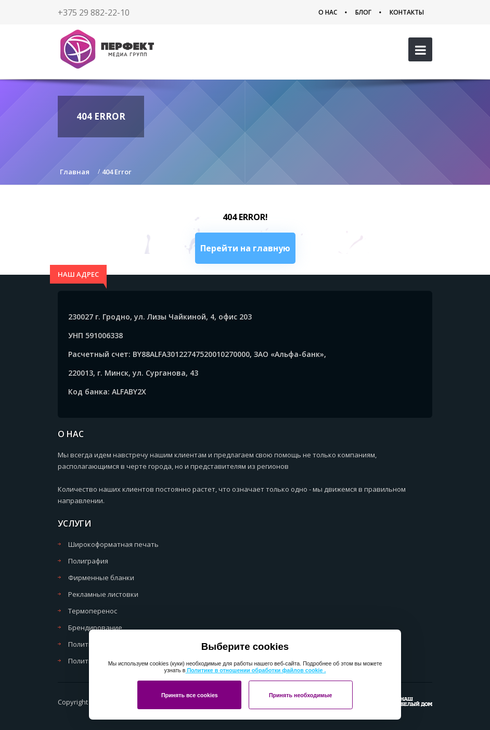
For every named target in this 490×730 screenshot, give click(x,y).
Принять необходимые (300, 695)
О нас (327, 12)
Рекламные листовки (103, 594)
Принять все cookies (189, 695)
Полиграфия (88, 561)
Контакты (407, 12)
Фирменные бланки (101, 577)
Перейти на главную (245, 248)
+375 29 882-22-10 (94, 12)
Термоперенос (92, 611)
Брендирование (95, 627)
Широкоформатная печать (113, 544)
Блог (363, 12)
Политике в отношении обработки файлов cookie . (255, 670)
